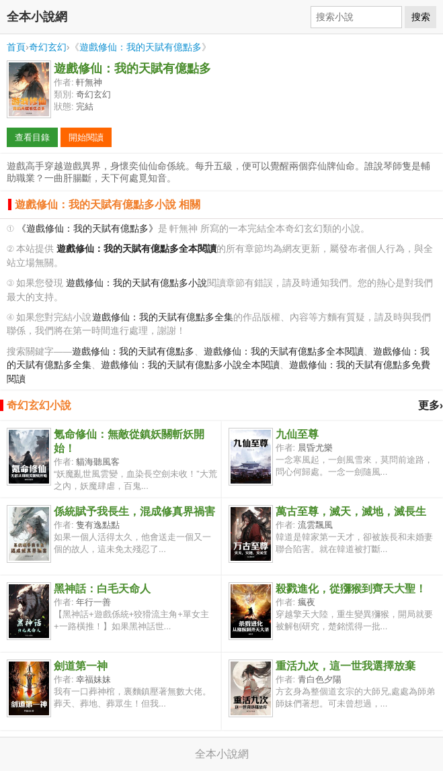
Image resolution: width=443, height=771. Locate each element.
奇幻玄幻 (48, 47)
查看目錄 (32, 137)
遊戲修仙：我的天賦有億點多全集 (162, 317)
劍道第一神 (81, 666)
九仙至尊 (297, 434)
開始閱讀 (86, 137)
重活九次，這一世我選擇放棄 (345, 666)
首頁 (16, 47)
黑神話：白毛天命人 (102, 588)
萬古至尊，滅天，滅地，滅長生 (351, 511)
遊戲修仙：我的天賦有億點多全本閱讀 (284, 352)
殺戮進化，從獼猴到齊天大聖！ (351, 588)
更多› (430, 405)
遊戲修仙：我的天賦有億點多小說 (136, 283)
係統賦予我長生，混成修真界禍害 (134, 511)
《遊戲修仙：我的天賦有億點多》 (87, 229)
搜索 (420, 16)
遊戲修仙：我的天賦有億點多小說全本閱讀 (190, 365)
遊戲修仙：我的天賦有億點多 (140, 47)
